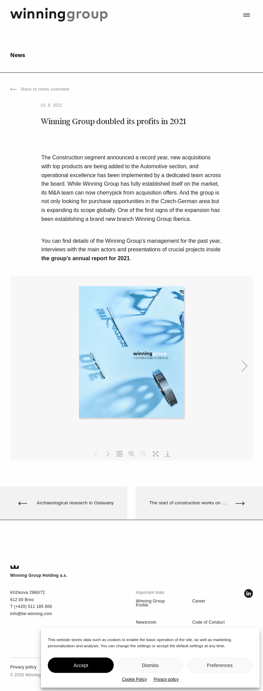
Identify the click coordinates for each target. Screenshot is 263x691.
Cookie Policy (134, 679)
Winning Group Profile (150, 603)
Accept (80, 665)
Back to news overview (39, 89)
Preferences (220, 665)
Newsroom (146, 622)
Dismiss (150, 665)
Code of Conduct (208, 622)
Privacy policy (166, 679)
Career (199, 601)
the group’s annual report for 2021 (85, 258)
